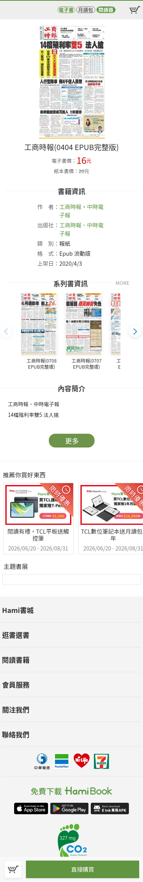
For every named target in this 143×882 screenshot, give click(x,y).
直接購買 (82, 869)
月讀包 (85, 10)
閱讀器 (105, 10)
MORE (122, 282)
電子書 (66, 10)
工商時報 (70, 207)
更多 (72, 441)
